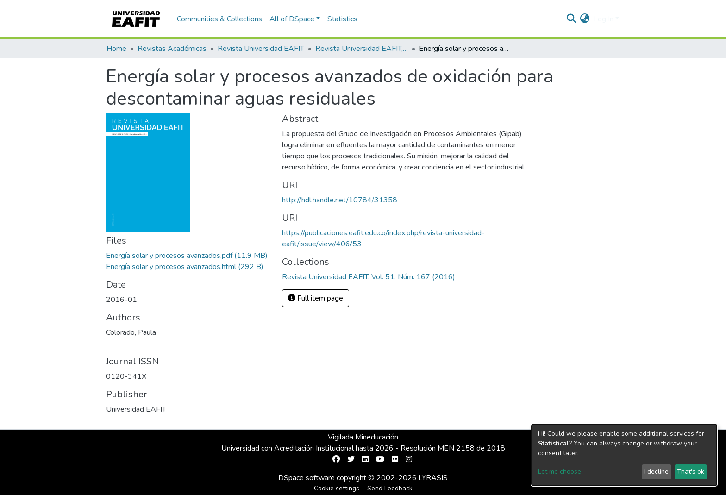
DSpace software (306, 478)
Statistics (342, 19)
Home (116, 49)
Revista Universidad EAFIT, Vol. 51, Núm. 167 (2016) (361, 49)
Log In (603, 19)
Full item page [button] (315, 298)
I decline (656, 471)
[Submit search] (571, 19)
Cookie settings (336, 488)
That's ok (690, 471)
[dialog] (624, 455)
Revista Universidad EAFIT (261, 49)
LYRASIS (433, 478)
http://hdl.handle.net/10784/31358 (339, 200)
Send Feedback (390, 488)
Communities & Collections (219, 19)
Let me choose (559, 471)
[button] (585, 19)
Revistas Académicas (172, 49)
